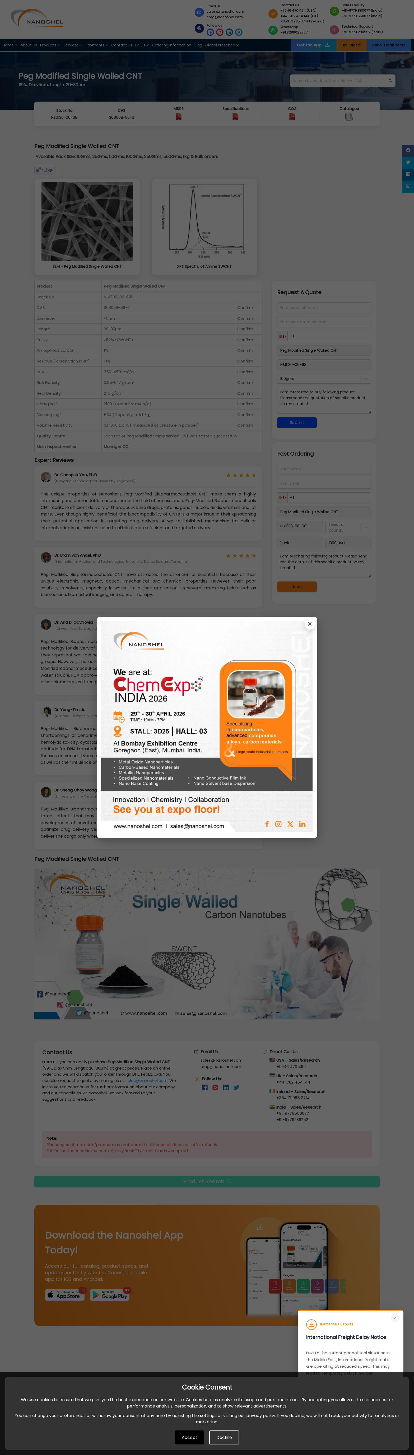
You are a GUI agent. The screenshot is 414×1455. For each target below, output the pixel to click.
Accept (189, 1437)
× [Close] (395, 1318)
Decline (224, 1437)
